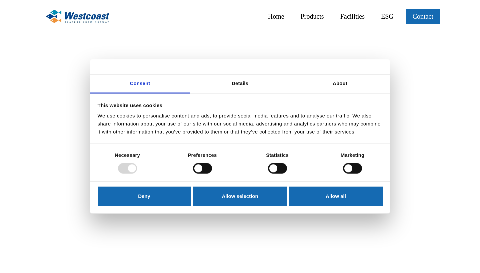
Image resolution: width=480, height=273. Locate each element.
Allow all (336, 196)
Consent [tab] (140, 83)
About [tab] (340, 83)
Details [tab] (240, 83)
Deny (144, 196)
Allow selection (240, 196)
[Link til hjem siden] (77, 16)
